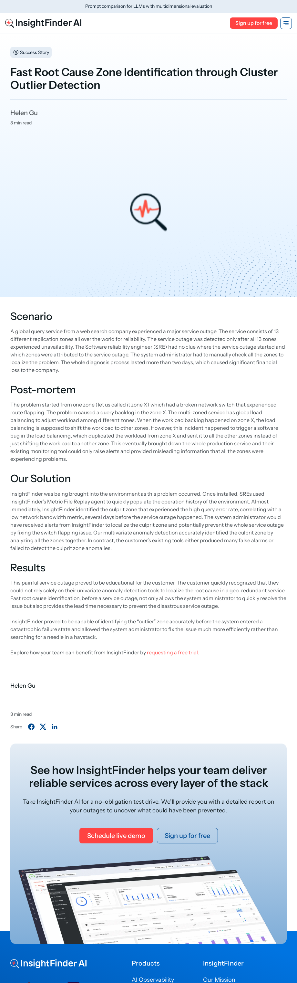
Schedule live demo (116, 836)
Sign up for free (253, 23)
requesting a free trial (172, 652)
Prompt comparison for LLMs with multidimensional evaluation (148, 6)
